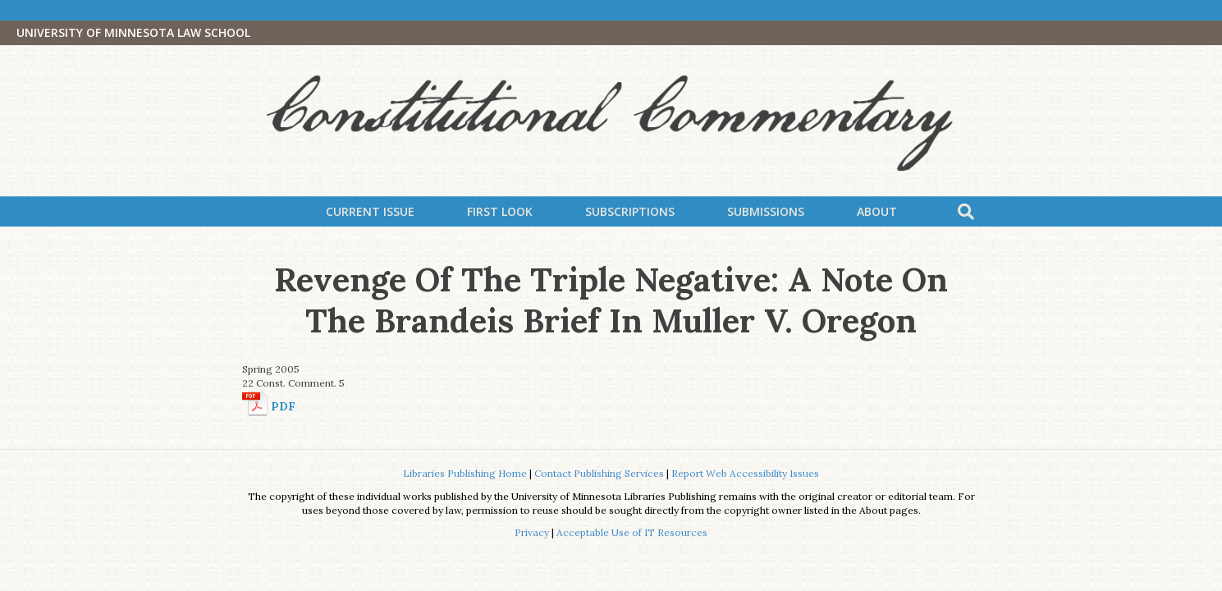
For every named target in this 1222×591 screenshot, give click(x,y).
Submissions (765, 211)
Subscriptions (630, 211)
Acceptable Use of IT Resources (631, 532)
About (877, 211)
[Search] (966, 212)
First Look (500, 211)
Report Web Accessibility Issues (745, 473)
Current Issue (370, 211)
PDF (283, 406)
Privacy (532, 532)
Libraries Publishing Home (465, 473)
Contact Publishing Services (599, 473)
